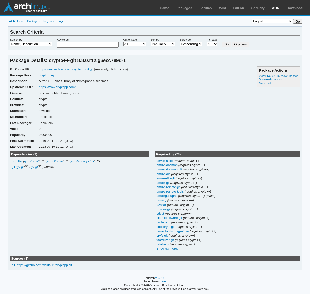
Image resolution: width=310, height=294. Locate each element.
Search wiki (265, 83)
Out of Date (130, 39)
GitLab (238, 8)
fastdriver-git (165, 240)
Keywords (63, 39)
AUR (275, 8)
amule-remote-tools (170, 191)
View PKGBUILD (269, 75)
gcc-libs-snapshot (82, 161)
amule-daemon (167, 165)
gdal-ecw (163, 244)
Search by (16, 39)
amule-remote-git (168, 187)
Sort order (186, 39)
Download (295, 8)
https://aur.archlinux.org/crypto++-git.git (66, 69)
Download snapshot (270, 79)
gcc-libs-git (31, 161)
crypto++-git (47, 75)
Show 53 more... (167, 248)
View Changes (289, 75)
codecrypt (163, 222)
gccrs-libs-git (54, 161)
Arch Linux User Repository (27, 7)
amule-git (163, 183)
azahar (161, 205)
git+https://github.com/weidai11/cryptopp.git (42, 265)
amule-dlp (163, 174)
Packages (184, 8)
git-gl (34, 167)
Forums (205, 8)
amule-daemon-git (169, 169)
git (13, 167)
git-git (21, 167)
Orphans (240, 44)
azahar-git (163, 209)
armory (161, 200)
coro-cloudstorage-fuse (172, 231)
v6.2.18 (159, 277)
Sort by (155, 39)
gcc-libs (17, 161)
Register (48, 21)
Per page (212, 39)
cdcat (160, 213)
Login (61, 21)
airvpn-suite (165, 160)
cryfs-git (162, 235)
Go (226, 44)
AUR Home (16, 21)
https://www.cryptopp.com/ (57, 87)
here (163, 281)
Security (258, 8)
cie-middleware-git (169, 218)
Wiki (222, 8)
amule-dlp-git (166, 178)
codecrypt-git (165, 227)
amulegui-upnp (167, 196)
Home (164, 8)
